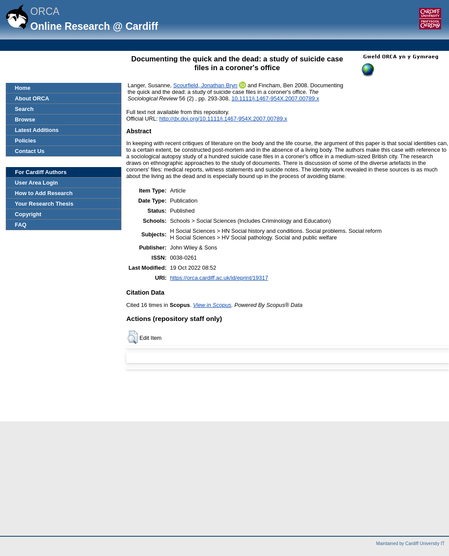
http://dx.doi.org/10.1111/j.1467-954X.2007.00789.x (223, 118)
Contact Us (30, 151)
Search (24, 109)
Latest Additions (37, 130)
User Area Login (36, 182)
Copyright (28, 214)
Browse (25, 119)
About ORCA (32, 98)
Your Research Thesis (44, 203)
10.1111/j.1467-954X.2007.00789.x (275, 98)
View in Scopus (212, 305)
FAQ (20, 224)
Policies (25, 140)
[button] (133, 337)
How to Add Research (44, 193)
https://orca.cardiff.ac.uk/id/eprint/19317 (219, 277)
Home (23, 88)
